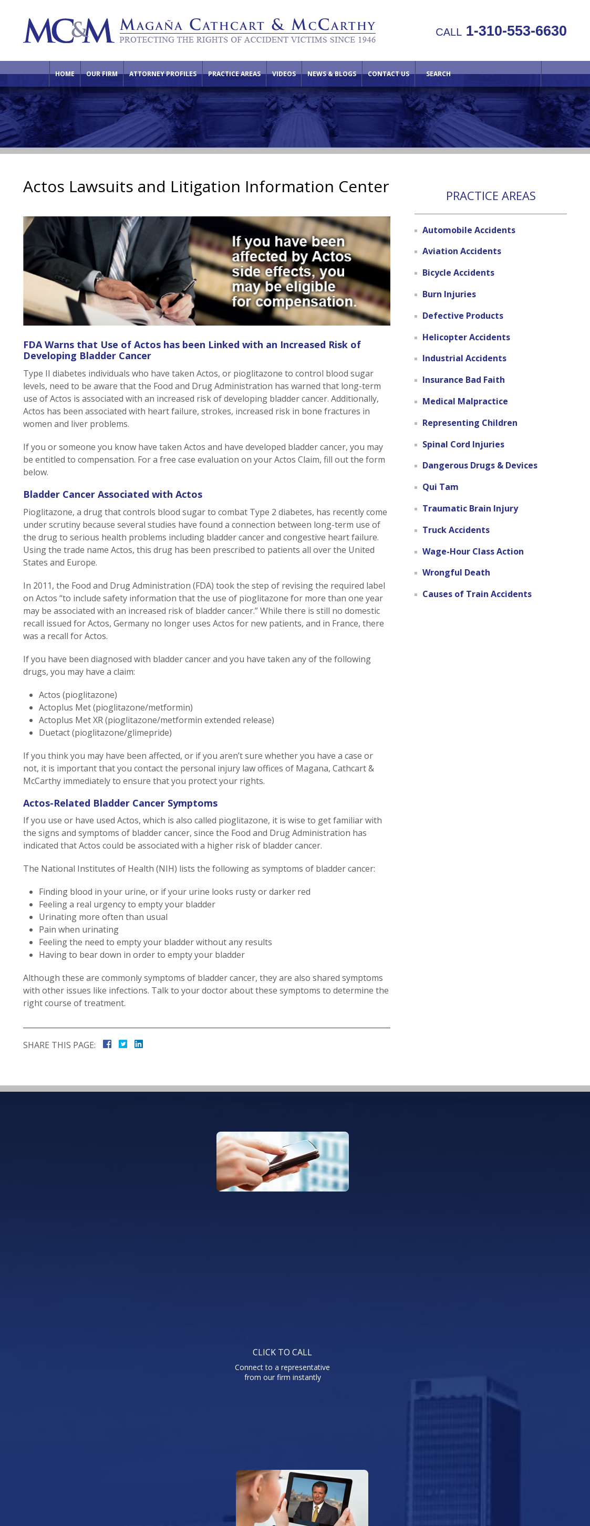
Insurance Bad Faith (463, 379)
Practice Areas (234, 73)
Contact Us (388, 73)
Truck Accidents (456, 530)
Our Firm (102, 73)
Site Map (478, 1437)
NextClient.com (383, 1489)
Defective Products (462, 315)
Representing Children (469, 422)
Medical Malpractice (465, 401)
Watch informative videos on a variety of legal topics (292, 1205)
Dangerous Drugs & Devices (479, 465)
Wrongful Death (456, 572)
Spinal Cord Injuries (463, 444)
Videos (284, 73)
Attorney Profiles (162, 73)
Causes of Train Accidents (477, 594)
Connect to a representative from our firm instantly (123, 1205)
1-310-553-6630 (501, 31)
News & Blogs (331, 73)
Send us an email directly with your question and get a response (462, 1205)
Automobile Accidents (468, 230)
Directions (431, 1437)
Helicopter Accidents (466, 337)
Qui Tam (440, 487)
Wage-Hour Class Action (473, 551)
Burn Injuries (449, 294)
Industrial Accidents (464, 358)
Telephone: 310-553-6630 (401, 1310)
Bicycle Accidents (458, 272)
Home (65, 73)
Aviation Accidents (461, 251)
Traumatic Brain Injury (470, 508)
